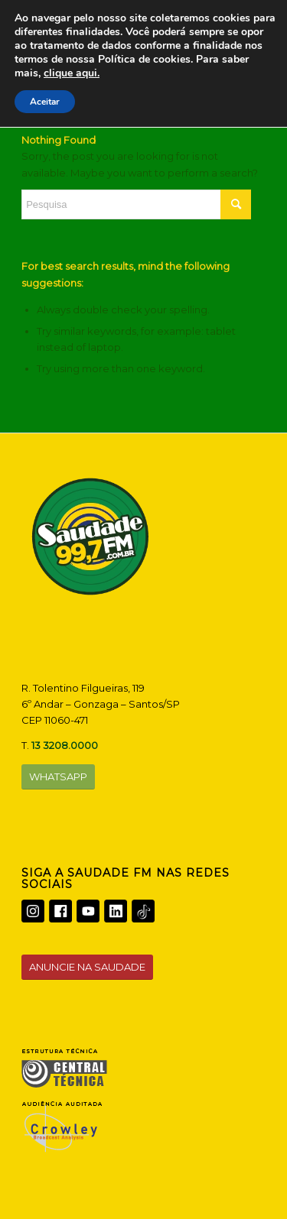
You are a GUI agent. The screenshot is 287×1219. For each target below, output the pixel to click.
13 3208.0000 (64, 745)
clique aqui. (71, 73)
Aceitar (45, 102)
